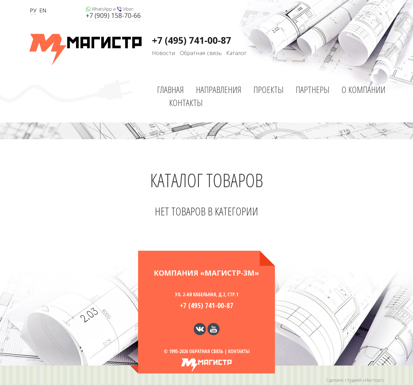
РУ (33, 10)
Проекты (268, 89)
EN (43, 10)
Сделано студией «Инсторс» (355, 380)
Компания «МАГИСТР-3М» (206, 273)
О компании (363, 89)
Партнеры (312, 89)
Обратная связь (201, 53)
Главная (170, 89)
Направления (218, 89)
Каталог (236, 53)
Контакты (186, 102)
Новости (163, 53)
